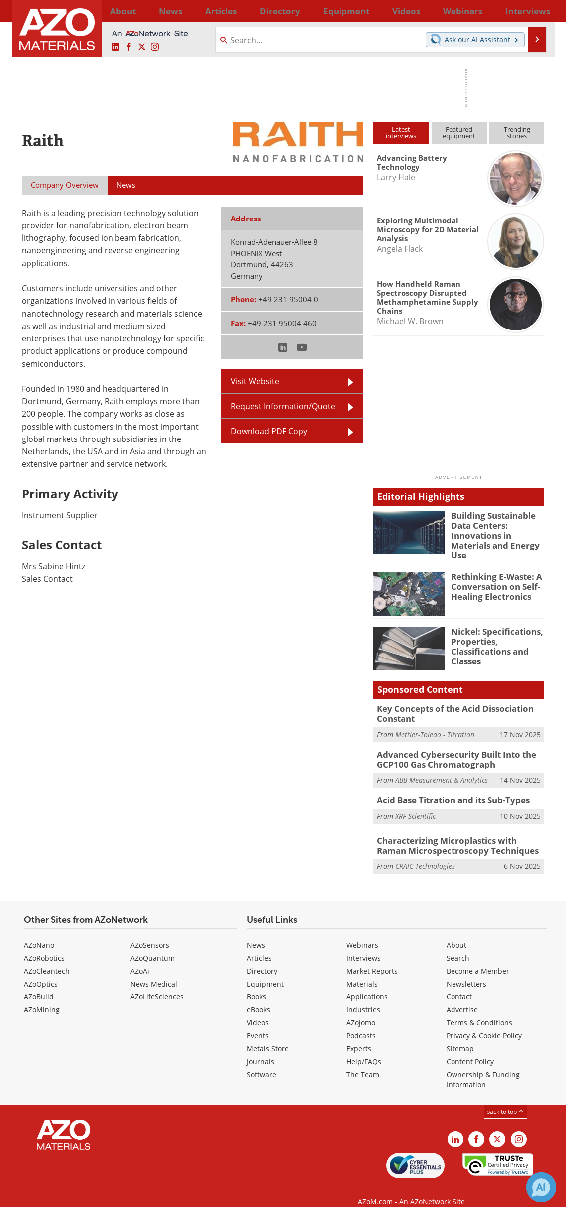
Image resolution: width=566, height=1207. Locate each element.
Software (261, 1061)
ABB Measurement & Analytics (441, 769)
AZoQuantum (152, 945)
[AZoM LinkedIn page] (115, 47)
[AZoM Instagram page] (155, 47)
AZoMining (42, 996)
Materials (362, 971)
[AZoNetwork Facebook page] (129, 47)
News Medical (153, 971)
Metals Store (268, 1035)
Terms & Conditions (479, 1009)
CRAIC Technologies (425, 853)
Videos (258, 1009)
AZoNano (39, 932)
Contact (459, 983)
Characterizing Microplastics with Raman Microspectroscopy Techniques (454, 833)
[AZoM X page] (142, 47)
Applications (367, 983)
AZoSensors (149, 932)
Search (458, 945)
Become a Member (478, 958)
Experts (358, 1035)
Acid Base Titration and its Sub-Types (447, 789)
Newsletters (466, 971)
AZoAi (139, 958)
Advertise (462, 996)
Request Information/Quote (283, 406)
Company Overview (65, 185)
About (456, 932)
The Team (362, 1061)
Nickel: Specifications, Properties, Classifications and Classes (492, 637)
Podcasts (361, 1022)
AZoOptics (41, 971)
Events (258, 1022)
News (256, 932)
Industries (363, 996)
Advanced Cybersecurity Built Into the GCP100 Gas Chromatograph (449, 749)
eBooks (258, 996)
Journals (260, 1048)
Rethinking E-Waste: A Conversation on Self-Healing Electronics (492, 579)
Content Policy (470, 1048)
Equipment (265, 971)
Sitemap (460, 1035)
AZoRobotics (44, 945)
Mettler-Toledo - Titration (434, 725)
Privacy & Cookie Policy (484, 1022)
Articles (259, 945)
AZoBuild (39, 983)
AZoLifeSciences (157, 983)
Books (256, 983)
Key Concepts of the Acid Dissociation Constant (447, 705)
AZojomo (360, 1009)
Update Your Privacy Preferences (97, 1194)
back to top (505, 1099)
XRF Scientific (415, 804)
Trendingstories (517, 132)
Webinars (362, 932)
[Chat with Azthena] (541, 1187)
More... (531, 11)
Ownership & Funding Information (483, 1066)
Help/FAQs (363, 1048)
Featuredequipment (459, 132)
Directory (257, 11)
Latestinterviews (401, 132)
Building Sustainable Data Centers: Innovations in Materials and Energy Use (497, 528)
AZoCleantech (47, 958)
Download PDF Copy (269, 431)
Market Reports (372, 958)
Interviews (363, 945)
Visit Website (255, 381)
